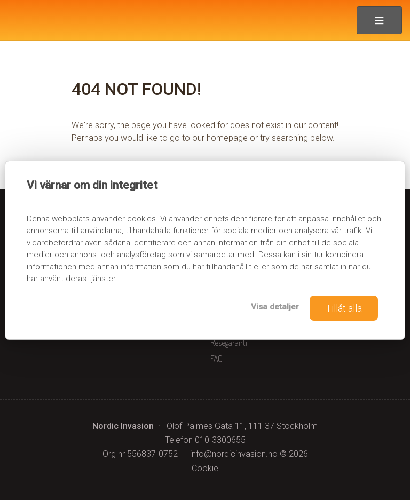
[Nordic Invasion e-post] (234, 454)
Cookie (205, 468)
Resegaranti (228, 342)
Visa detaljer (275, 307)
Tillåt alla (344, 308)
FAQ (216, 358)
